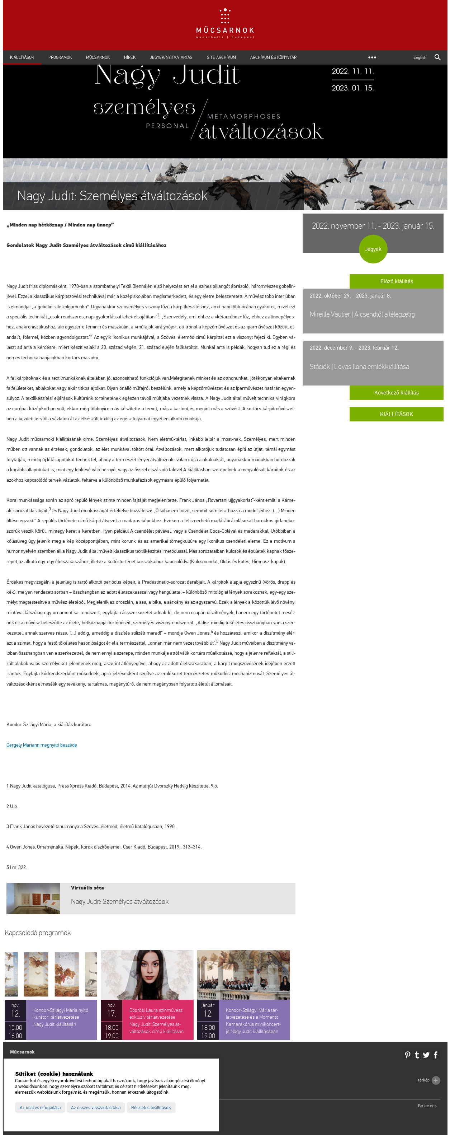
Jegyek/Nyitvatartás (171, 57)
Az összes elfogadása (40, 1108)
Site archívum (221, 57)
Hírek (130, 57)
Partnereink (427, 1105)
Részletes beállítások (151, 1108)
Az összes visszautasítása (95, 1108)
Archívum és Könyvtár (273, 57)
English (419, 57)
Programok (60, 57)
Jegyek (373, 249)
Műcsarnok (98, 57)
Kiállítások (22, 57)
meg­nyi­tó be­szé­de (41, 745)
